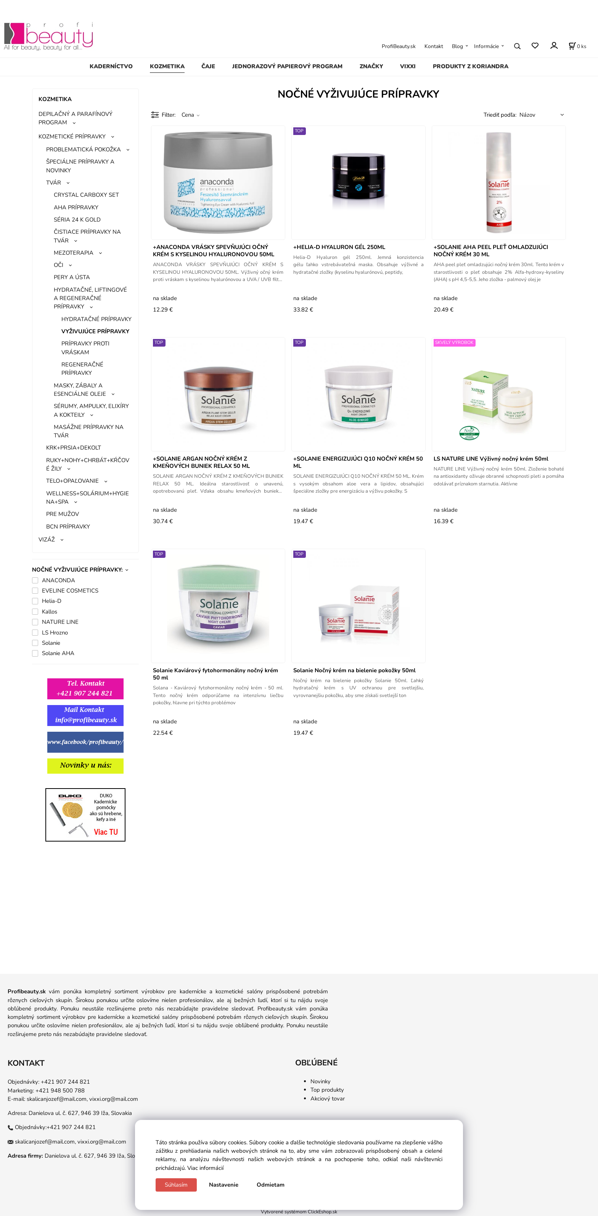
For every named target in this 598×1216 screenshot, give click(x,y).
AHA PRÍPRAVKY (76, 207)
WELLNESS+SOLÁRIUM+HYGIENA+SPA (87, 498)
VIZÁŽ (47, 539)
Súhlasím (176, 1185)
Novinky (320, 1081)
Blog (457, 46)
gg (35, 783)
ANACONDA (58, 580)
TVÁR (53, 182)
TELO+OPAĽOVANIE (72, 481)
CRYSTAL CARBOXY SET (86, 195)
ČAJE (208, 66)
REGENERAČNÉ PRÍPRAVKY (82, 369)
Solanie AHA (58, 653)
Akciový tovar (327, 1098)
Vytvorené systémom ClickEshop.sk (299, 1211)
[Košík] (577, 46)
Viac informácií (205, 1168)
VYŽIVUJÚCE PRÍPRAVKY (95, 331)
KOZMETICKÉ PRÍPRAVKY (72, 136)
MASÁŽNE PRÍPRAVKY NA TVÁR (89, 431)
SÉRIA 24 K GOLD (77, 219)
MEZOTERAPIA (73, 253)
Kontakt (433, 46)
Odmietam (271, 1185)
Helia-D (51, 601)
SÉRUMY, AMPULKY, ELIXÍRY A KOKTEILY (91, 410)
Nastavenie (223, 1185)
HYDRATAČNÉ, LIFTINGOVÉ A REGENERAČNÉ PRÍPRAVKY (90, 298)
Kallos (49, 612)
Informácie (486, 46)
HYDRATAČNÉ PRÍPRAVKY (96, 319)
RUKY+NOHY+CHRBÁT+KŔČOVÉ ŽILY (87, 464)
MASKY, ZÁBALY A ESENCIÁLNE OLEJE (80, 390)
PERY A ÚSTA (72, 277)
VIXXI (408, 66)
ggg (68, 783)
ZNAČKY (371, 66)
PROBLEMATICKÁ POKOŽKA (83, 149)
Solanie (51, 643)
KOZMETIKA (167, 66)
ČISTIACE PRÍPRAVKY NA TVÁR (87, 236)
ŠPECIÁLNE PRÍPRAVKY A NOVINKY (80, 166)
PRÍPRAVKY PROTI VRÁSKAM (85, 348)
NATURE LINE (60, 622)
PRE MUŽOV (62, 514)
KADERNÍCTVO (111, 66)
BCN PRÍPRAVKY (68, 526)
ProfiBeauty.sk (399, 46)
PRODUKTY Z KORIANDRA (470, 66)
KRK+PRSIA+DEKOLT (73, 447)
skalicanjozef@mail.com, (57, 1099)
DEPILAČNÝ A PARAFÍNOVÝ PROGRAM (76, 118)
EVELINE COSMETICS (70, 591)
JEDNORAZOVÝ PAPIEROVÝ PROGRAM (287, 66)
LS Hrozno (55, 633)
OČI (58, 265)
